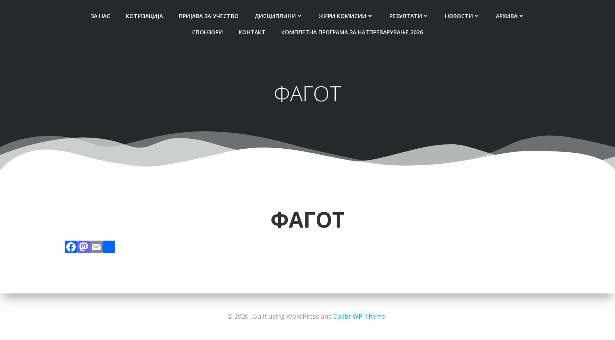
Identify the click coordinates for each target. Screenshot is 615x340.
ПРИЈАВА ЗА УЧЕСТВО (209, 16)
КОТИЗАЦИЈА (144, 16)
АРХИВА (510, 16)
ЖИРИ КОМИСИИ (346, 16)
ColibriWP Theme (359, 316)
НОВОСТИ (462, 16)
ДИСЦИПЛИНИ (278, 16)
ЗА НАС (100, 16)
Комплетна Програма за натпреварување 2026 (352, 32)
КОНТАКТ (252, 32)
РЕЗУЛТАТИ (409, 16)
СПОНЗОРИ (207, 32)
